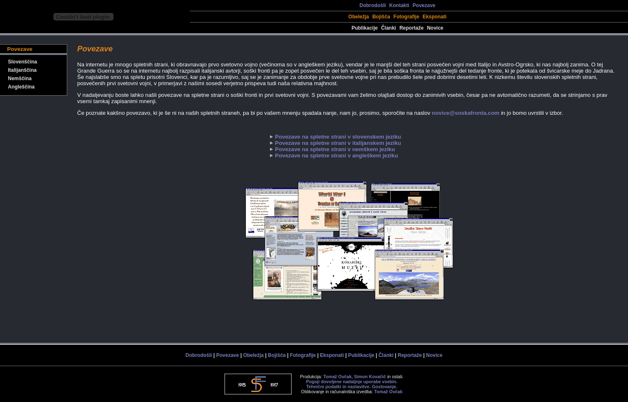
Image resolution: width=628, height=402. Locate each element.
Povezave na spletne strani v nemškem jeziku (335, 149)
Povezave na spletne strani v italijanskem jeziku (338, 143)
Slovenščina (22, 62)
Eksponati (434, 17)
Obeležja (358, 17)
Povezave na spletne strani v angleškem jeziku (336, 155)
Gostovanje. (384, 386)
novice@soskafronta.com (465, 113)
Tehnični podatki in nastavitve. (338, 386)
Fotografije (406, 17)
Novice (435, 28)
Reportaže (411, 28)
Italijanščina (22, 70)
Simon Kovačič (370, 376)
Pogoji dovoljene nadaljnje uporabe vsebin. (351, 381)
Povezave (424, 5)
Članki (388, 28)
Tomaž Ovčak (337, 376)
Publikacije (364, 28)
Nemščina (20, 78)
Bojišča (381, 17)
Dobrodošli (372, 5)
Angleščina (21, 87)
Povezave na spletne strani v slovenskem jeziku (338, 137)
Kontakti (399, 5)
